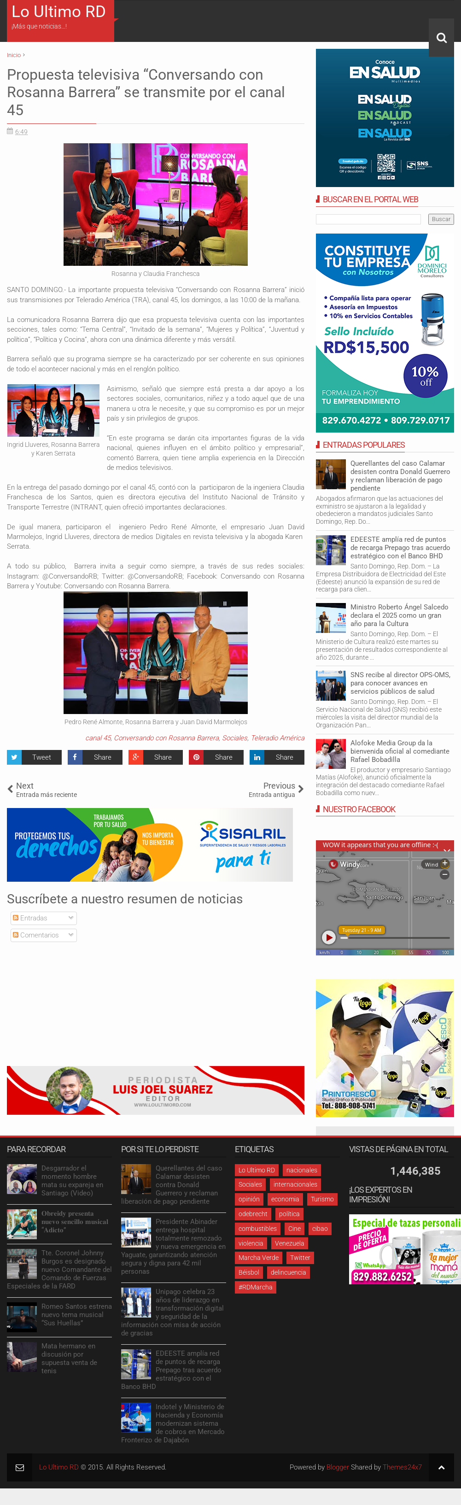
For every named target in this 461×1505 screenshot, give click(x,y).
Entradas (30, 918)
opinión (249, 1199)
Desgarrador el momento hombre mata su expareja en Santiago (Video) (72, 1180)
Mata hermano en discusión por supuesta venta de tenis (69, 1358)
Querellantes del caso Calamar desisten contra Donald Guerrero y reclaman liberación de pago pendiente (400, 475)
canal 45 (98, 738)
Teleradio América (277, 738)
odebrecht (253, 1214)
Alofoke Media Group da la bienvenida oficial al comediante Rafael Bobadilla (399, 751)
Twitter (300, 1257)
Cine (294, 1228)
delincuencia (288, 1272)
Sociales (234, 738)
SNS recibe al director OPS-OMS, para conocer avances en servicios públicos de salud (400, 683)
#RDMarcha (256, 1287)
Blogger (338, 1467)
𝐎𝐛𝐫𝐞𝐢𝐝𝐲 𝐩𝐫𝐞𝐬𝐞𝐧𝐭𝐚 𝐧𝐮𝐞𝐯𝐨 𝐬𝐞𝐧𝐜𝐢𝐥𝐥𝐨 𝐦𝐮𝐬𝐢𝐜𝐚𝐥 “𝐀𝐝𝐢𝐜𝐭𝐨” (74, 1221)
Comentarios (36, 935)
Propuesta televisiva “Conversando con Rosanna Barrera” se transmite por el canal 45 (146, 92)
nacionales (301, 1170)
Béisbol (249, 1272)
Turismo (322, 1199)
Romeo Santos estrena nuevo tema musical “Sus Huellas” (76, 1314)
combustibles (258, 1228)
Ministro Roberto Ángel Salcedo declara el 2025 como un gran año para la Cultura (399, 615)
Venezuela (289, 1243)
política (289, 1214)
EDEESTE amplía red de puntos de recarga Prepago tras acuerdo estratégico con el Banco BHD (400, 547)
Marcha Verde (259, 1257)
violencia (251, 1243)
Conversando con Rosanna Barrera (166, 738)
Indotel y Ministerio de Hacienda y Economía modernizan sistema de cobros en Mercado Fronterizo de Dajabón (173, 1423)
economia (285, 1199)
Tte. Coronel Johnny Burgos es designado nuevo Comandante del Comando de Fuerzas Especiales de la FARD (59, 1269)
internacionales (295, 1184)
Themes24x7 (402, 1467)
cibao (320, 1228)
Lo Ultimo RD (59, 11)
